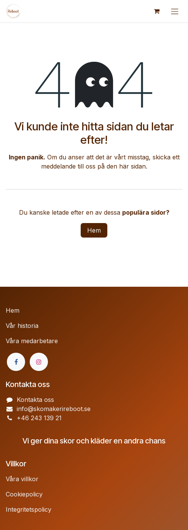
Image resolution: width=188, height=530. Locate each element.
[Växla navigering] (174, 11)
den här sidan (126, 166)
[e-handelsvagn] (156, 11)
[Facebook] (16, 362)
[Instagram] (39, 362)
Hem (94, 230)
